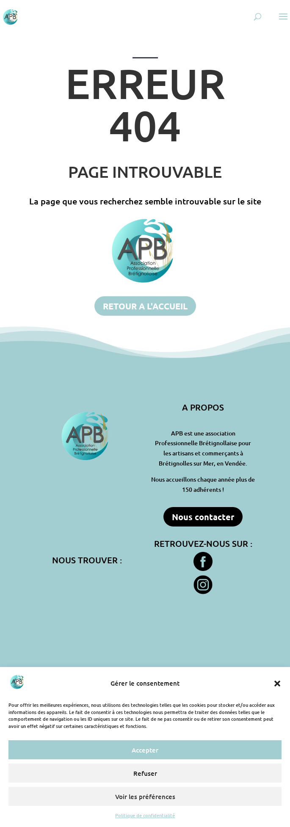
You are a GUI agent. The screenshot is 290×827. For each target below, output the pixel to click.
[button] (277, 683)
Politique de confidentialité (145, 815)
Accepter (145, 750)
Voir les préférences (145, 796)
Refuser (145, 773)
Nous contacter (203, 516)
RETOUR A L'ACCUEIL (145, 306)
